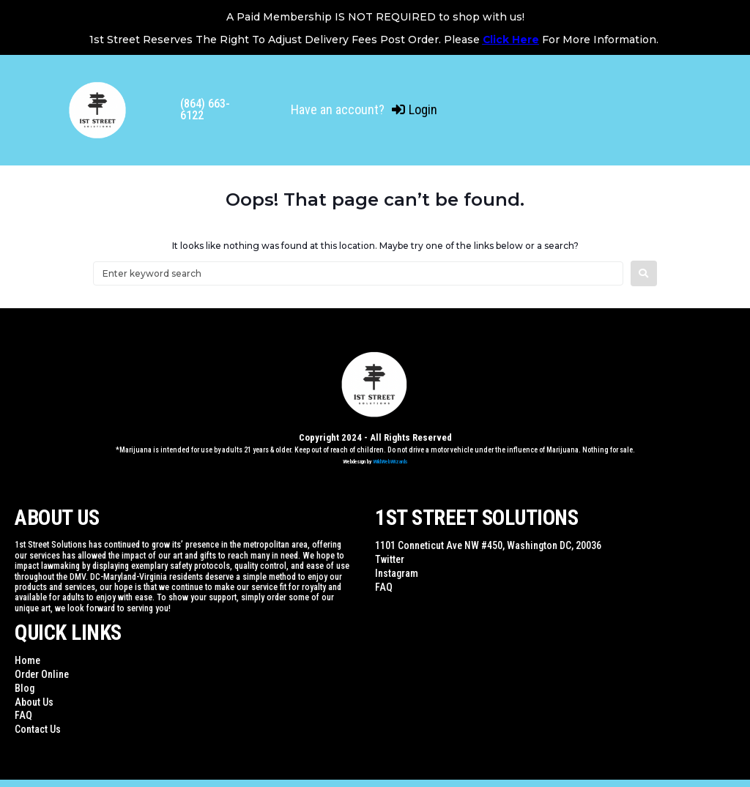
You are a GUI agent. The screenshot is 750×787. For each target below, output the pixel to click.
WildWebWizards (390, 461)
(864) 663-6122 (205, 109)
